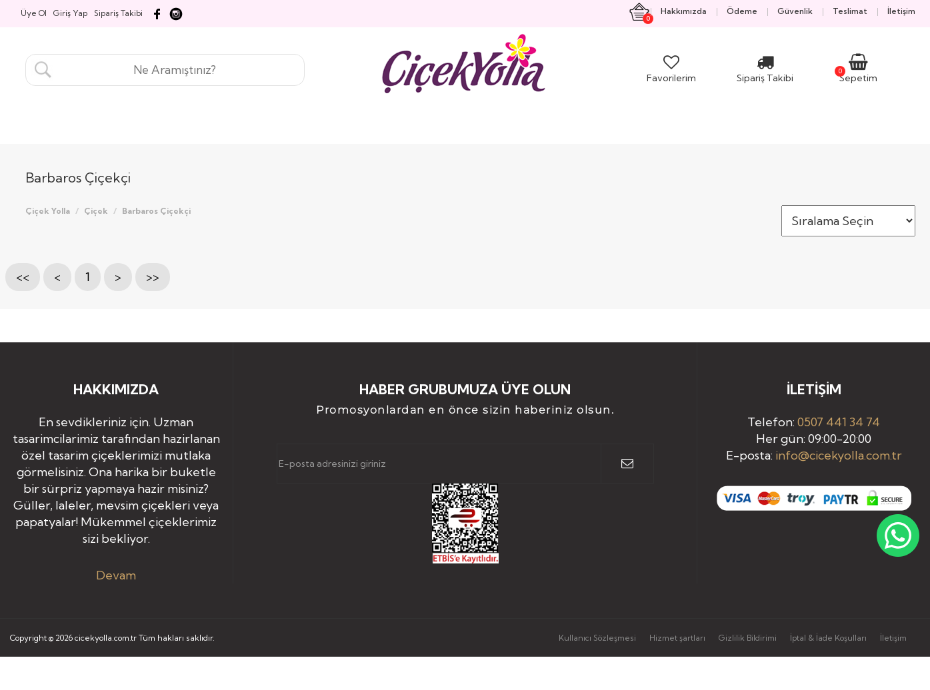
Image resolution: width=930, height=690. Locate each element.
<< (22, 276)
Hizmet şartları (677, 638)
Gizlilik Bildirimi (748, 638)
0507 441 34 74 (838, 422)
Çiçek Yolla (47, 211)
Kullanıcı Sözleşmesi (597, 638)
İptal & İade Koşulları (828, 638)
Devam (116, 575)
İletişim (893, 638)
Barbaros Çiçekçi (156, 211)
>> (152, 276)
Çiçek (96, 211)
